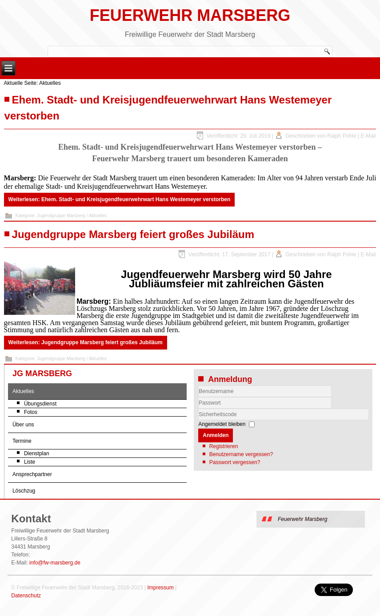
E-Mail (368, 136)
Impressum (160, 587)
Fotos (30, 412)
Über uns (23, 424)
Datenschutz (26, 595)
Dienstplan (36, 453)
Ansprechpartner (32, 474)
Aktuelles (23, 391)
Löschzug (23, 491)
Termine (22, 441)
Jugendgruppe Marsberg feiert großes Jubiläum (133, 234)
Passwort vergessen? (234, 462)
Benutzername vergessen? (241, 454)
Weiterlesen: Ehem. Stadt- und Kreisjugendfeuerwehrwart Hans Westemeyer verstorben (119, 199)
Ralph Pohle (341, 136)
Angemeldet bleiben (221, 424)
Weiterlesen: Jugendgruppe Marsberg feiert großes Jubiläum (85, 342)
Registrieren (223, 446)
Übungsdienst (40, 404)
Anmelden (215, 435)
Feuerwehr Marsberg (190, 15)
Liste (29, 462)
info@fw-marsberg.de (54, 563)
